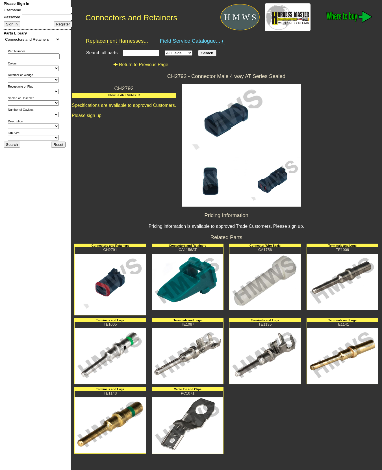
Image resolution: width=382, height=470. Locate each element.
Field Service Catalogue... (192, 41)
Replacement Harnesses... (117, 41)
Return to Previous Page (140, 64)
